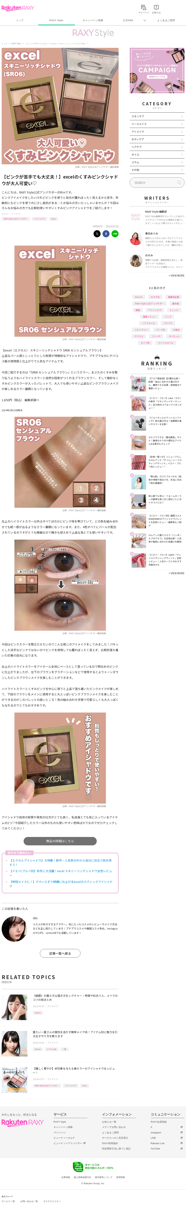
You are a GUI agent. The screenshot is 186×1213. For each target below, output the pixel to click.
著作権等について (103, 1177)
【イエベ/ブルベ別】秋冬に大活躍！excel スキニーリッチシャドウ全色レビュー (60, 873)
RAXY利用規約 (110, 1143)
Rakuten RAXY (18, 8)
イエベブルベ (141, 329)
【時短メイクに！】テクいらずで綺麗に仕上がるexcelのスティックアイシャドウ (61, 883)
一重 (64, 1049)
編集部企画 (173, 296)
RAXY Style (56, 20)
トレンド (174, 310)
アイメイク (16, 213)
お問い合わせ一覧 (29, 1201)
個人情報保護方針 (82, 1177)
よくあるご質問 (166, 20)
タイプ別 (145, 342)
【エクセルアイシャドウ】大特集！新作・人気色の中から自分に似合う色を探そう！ (60, 862)
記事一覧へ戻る (60, 953)
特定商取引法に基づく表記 (116, 1148)
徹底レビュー (149, 316)
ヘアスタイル (148, 323)
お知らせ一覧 (109, 1121)
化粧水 (176, 329)
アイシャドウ (39, 218)
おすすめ (155, 296)
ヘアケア (136, 147)
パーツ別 (160, 329)
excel (53, 218)
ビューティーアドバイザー (68, 1143)
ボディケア (137, 139)
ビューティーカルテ (64, 1137)
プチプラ (168, 323)
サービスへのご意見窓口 (115, 1137)
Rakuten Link (158, 1143)
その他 (135, 170)
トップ (20, 20)
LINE (153, 1137)
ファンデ (156, 336)
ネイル (135, 154)
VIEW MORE (177, 275)
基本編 (175, 303)
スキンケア (137, 116)
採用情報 (120, 1177)
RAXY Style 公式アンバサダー (16, 218)
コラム (135, 162)
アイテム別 (51, 1049)
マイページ (59, 1132)
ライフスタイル (165, 342)
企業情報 (65, 1177)
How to (38, 1012)
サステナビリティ (52, 1201)
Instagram (156, 1132)
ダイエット (174, 336)
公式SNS (128, 20)
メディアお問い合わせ (114, 1127)
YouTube (155, 1148)
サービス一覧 (8, 1201)
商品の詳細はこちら (60, 841)
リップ (168, 316)
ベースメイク (139, 124)
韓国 (138, 310)
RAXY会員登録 (159, 1121)
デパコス (138, 336)
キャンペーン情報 (93, 20)
